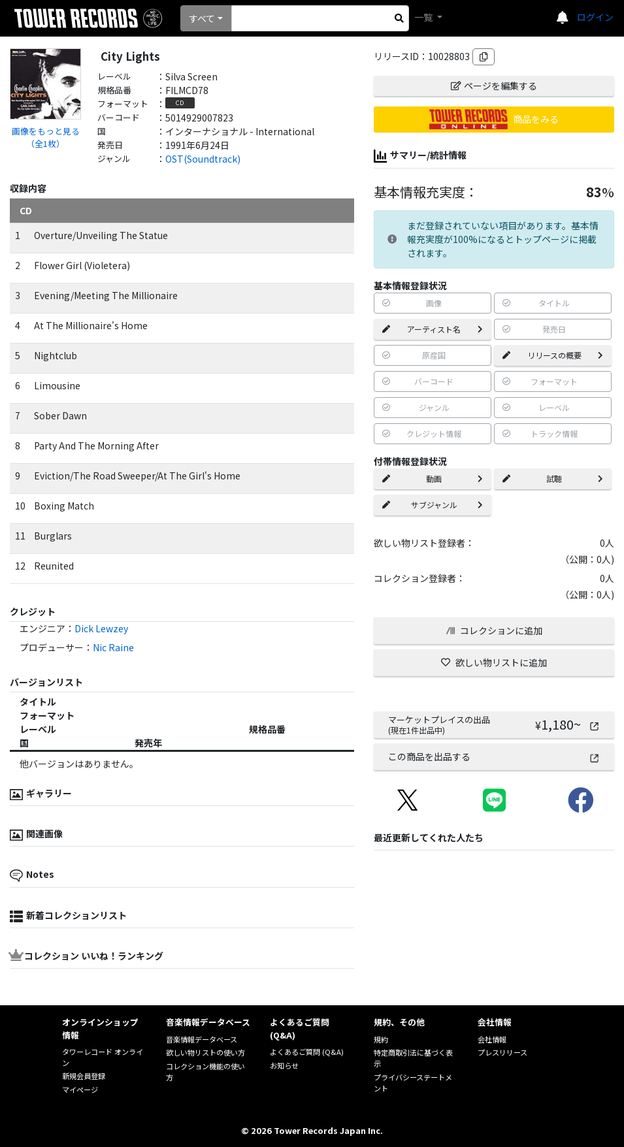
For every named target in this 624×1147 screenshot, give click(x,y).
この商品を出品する (494, 756)
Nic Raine (113, 647)
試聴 (552, 478)
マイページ (80, 1089)
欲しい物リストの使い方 (205, 1052)
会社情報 (492, 1039)
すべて (202, 18)
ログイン (595, 17)
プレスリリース (502, 1052)
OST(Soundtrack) (202, 158)
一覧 (424, 17)
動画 (432, 478)
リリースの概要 (552, 355)
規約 (381, 1039)
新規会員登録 (83, 1076)
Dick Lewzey (101, 628)
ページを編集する (494, 85)
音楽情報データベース (201, 1039)
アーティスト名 (432, 328)
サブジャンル (432, 504)
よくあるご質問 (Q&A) (307, 1051)
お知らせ (284, 1065)
